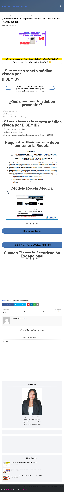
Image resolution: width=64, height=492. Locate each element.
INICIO (23, 486)
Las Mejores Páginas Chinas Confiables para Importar (24, 462)
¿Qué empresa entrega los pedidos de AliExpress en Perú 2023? (26, 475)
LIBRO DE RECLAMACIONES (57, 486)
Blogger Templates (24, 489)
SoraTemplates (9, 489)
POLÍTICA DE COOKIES (44, 486)
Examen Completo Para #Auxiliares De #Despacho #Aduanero (26, 469)
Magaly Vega (5, 25)
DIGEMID (8, 300)
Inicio (3, 15)
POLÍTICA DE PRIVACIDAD (32, 486)
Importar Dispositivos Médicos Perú (12, 15)
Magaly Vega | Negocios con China (14, 6)
